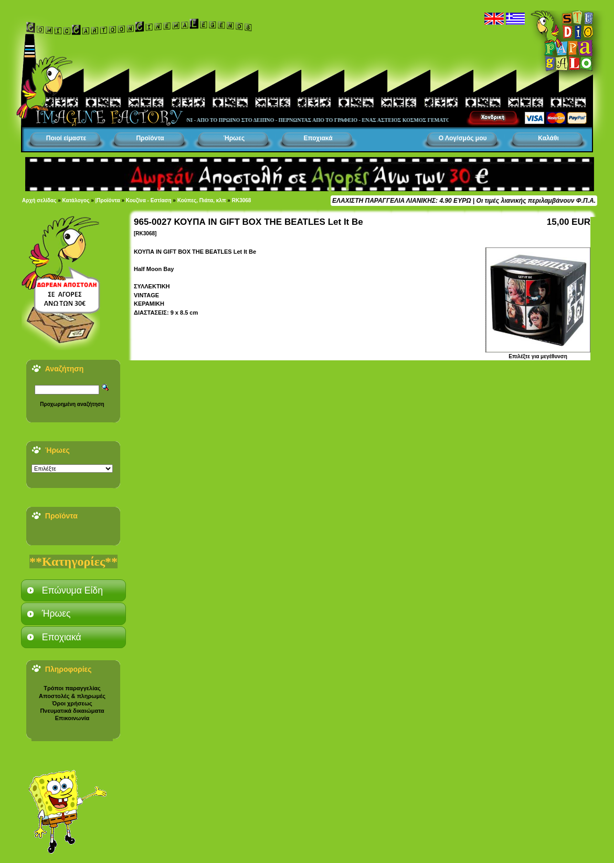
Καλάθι (548, 138)
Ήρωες (234, 138)
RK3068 (241, 200)
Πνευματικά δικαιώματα (72, 711)
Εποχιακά (317, 138)
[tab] (73, 590)
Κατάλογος (76, 200)
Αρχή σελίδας (39, 200)
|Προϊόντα (108, 200)
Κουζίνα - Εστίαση (149, 200)
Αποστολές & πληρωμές (72, 696)
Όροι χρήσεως (72, 703)
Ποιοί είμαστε (66, 138)
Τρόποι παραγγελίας (72, 688)
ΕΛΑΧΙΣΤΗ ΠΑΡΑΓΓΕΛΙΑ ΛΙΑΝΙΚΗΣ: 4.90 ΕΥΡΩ (401, 200)
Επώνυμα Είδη (72, 590)
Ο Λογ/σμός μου (463, 138)
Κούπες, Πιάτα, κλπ (201, 200)
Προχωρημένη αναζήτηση (72, 404)
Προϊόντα (150, 138)
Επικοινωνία (72, 718)
